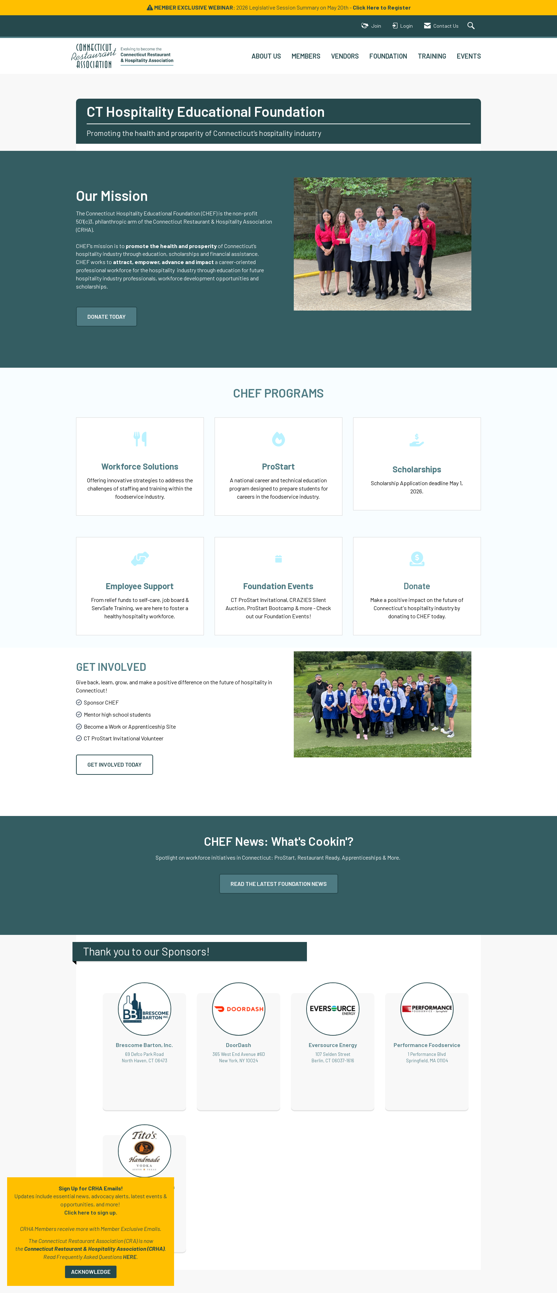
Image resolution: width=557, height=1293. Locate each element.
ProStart (278, 466)
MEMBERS (306, 56)
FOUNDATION (388, 56)
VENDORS (345, 56)
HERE (129, 1256)
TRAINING (432, 56)
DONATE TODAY (106, 316)
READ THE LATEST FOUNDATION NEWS (279, 883)
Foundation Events (278, 586)
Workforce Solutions (139, 466)
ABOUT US (266, 56)
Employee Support (140, 586)
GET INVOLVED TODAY (114, 764)
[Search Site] (471, 26)
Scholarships (417, 469)
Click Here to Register (382, 7)
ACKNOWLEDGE (90, 1271)
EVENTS (469, 56)
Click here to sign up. (90, 1212)
